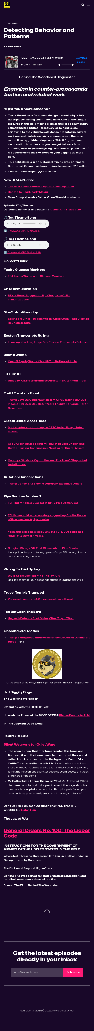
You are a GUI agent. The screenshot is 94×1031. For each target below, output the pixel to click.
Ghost (70, 1010)
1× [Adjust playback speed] (40, 65)
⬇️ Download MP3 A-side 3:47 (22, 231)
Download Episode (81, 59)
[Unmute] (59, 65)
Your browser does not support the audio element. (26, 224)
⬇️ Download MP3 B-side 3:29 (22, 252)
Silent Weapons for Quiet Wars (29, 744)
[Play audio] (22, 65)
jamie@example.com (48, 972)
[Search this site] (83, 5)
